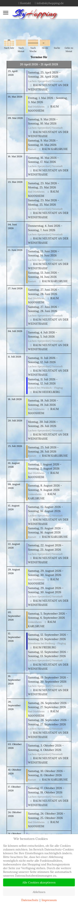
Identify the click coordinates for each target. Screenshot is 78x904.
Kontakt (25, 3)
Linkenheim (35, 494)
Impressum (49, 900)
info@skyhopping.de (50, 3)
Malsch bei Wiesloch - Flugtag (45, 387)
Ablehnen (39, 892)
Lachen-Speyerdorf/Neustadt (45, 81)
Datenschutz (29, 900)
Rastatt (32, 149)
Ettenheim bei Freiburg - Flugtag (47, 643)
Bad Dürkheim (36, 106)
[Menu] (5, 12)
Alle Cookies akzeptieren (39, 882)
